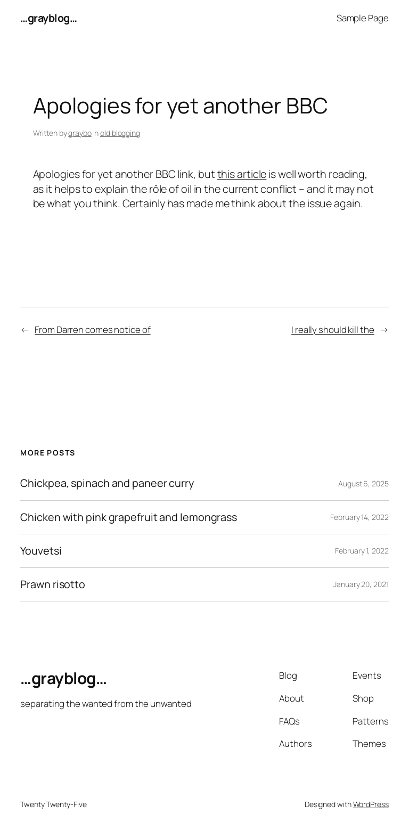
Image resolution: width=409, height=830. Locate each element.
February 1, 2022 (361, 551)
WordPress (371, 804)
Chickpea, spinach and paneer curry (107, 483)
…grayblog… (48, 18)
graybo (79, 133)
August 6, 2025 (363, 483)
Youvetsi (40, 551)
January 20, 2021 (360, 584)
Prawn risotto (52, 584)
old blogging (120, 133)
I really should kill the (332, 329)
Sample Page (363, 18)
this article (242, 174)
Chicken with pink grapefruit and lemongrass (128, 517)
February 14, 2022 (359, 517)
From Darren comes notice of (92, 329)
